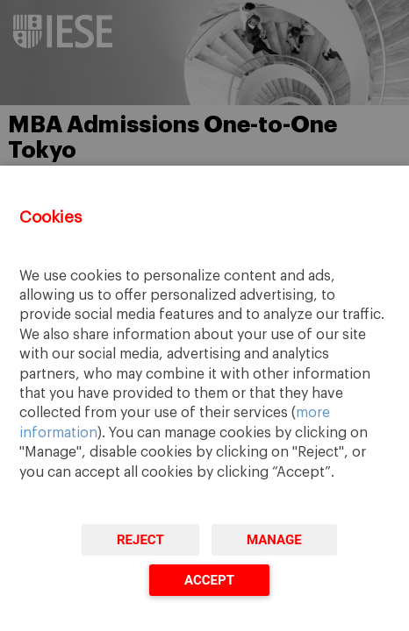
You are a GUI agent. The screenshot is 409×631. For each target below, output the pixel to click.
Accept (209, 580)
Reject (140, 540)
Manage (274, 540)
